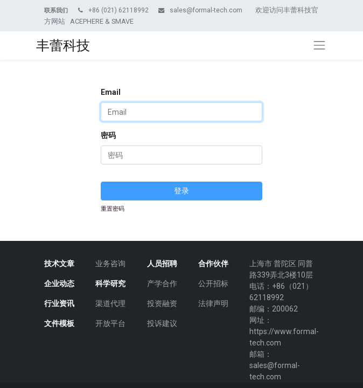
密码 (108, 135)
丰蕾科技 (63, 45)
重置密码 (112, 208)
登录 (181, 191)
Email (111, 92)
